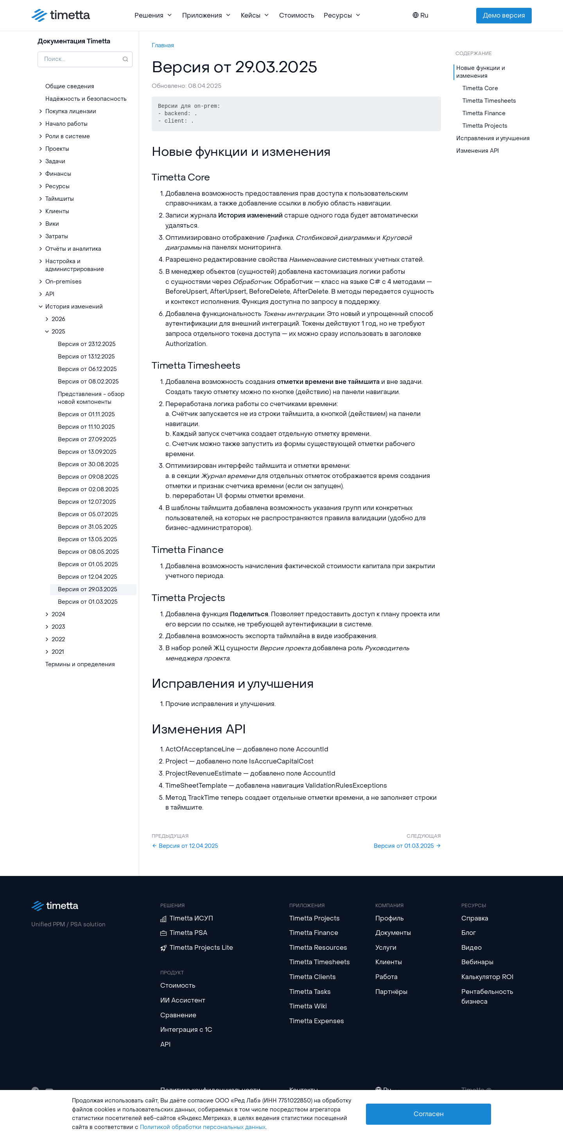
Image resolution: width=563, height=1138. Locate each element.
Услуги (385, 948)
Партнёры (391, 992)
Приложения (206, 15)
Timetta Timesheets (489, 101)
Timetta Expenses (316, 1021)
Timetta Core (480, 88)
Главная (163, 45)
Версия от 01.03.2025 (407, 846)
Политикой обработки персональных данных (202, 1127)
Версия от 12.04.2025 (185, 846)
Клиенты (388, 962)
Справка (474, 918)
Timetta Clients (312, 977)
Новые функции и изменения (480, 72)
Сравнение (178, 1015)
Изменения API (477, 151)
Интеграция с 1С (186, 1030)
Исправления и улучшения (493, 138)
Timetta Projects (485, 126)
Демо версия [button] (504, 15)
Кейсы (255, 15)
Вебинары (477, 962)
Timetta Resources (318, 948)
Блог (468, 933)
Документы (393, 933)
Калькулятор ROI (487, 977)
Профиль (389, 918)
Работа (386, 977)
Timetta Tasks (310, 992)
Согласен (429, 1114)
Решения (153, 15)
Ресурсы (342, 15)
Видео (471, 948)
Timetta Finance (484, 113)
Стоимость (296, 15)
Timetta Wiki (308, 1006)
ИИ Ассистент (182, 1000)
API (165, 1044)
